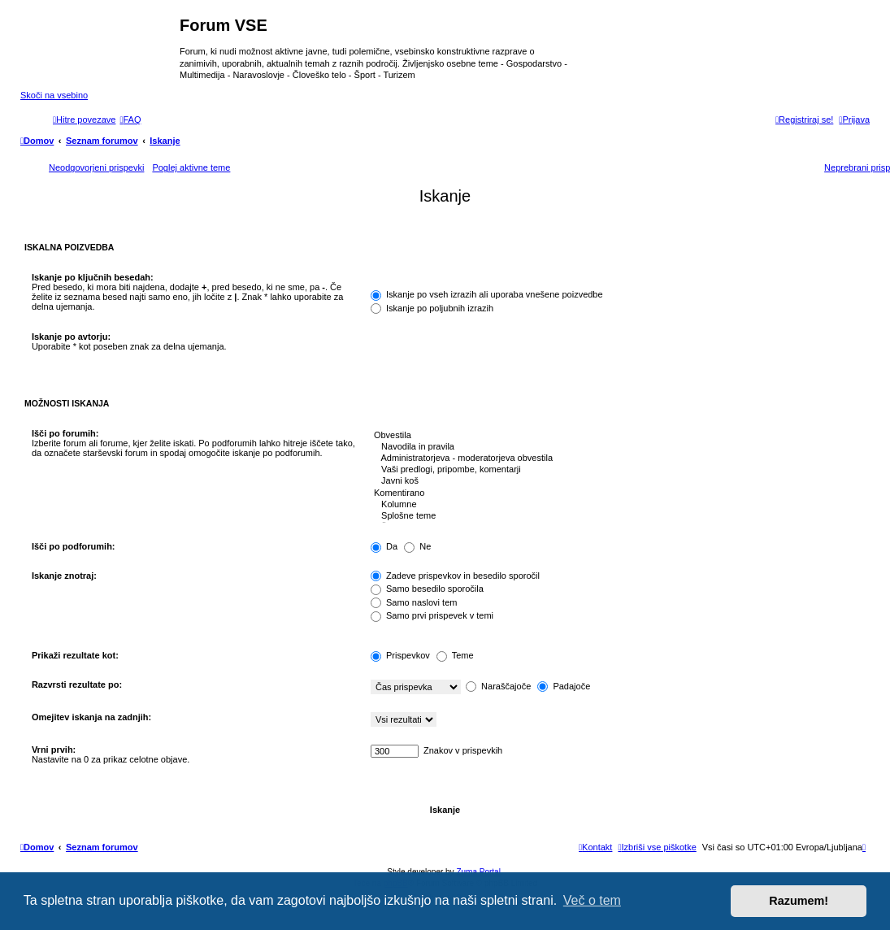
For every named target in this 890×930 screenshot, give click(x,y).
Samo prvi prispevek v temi (432, 615)
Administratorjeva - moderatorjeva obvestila (614, 458)
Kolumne (614, 505)
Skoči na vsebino (54, 95)
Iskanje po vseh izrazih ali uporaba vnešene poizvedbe (487, 294)
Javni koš (614, 481)
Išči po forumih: (65, 433)
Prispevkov (400, 655)
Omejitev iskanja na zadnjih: (91, 717)
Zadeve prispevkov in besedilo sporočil (455, 575)
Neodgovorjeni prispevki (96, 167)
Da (384, 546)
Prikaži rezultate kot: (75, 655)
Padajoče (563, 686)
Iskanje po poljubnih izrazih (432, 308)
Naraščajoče (498, 686)
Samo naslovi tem (414, 602)
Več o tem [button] (592, 900)
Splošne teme (614, 516)
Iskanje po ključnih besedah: (93, 277)
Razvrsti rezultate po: (77, 684)
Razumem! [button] (798, 900)
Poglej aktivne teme (191, 167)
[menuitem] (130, 119)
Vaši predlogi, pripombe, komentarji (614, 470)
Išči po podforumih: (73, 546)
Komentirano (614, 493)
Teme (455, 655)
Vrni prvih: (54, 749)
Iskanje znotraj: (64, 575)
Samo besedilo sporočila (427, 588)
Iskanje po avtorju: (71, 336)
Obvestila (614, 435)
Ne (417, 546)
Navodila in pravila (614, 447)
